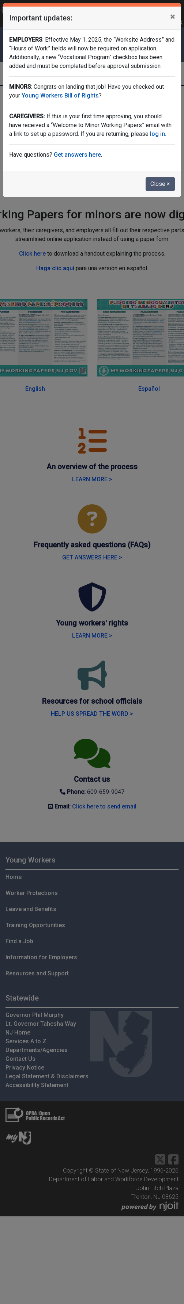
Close (160, 183)
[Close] (172, 17)
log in (157, 133)
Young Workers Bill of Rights (60, 95)
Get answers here (77, 154)
